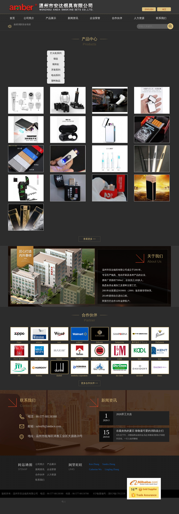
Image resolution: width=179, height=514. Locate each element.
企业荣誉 (95, 18)
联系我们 (161, 18)
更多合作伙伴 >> (89, 383)
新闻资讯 (73, 18)
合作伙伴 (117, 18)
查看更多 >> (89, 239)
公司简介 (29, 18)
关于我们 (155, 256)
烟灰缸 (55, 64)
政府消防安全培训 (22, 27)
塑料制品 (55, 81)
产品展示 (51, 18)
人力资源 (139, 18)
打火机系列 (55, 53)
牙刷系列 (55, 70)
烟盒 (56, 58)
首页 (12, 18)
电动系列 (55, 75)
